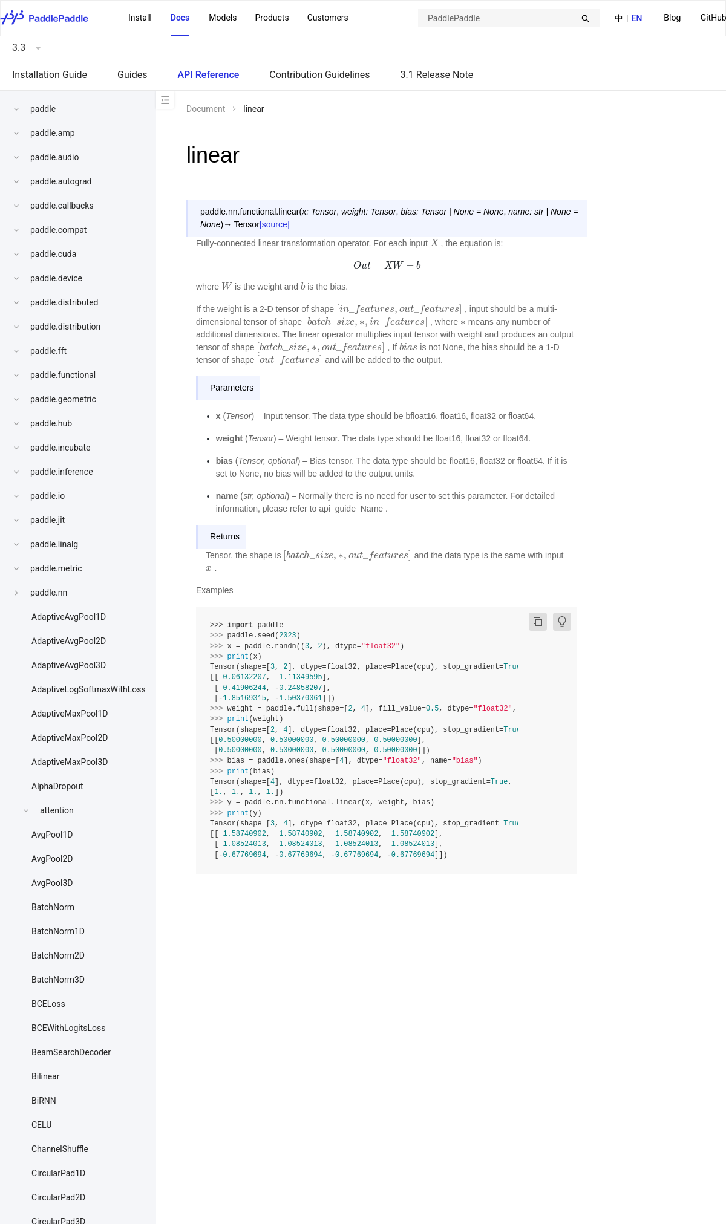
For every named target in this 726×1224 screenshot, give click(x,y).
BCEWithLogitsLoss (68, 1028)
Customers (327, 17)
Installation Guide (49, 74)
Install (139, 17)
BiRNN (43, 1100)
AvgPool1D (52, 834)
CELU (41, 1125)
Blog (672, 17)
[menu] (238, 18)
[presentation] (434, 243)
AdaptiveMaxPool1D (69, 713)
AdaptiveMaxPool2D (69, 738)
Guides (132, 74)
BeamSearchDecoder (71, 1052)
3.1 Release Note (437, 74)
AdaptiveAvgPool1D (68, 617)
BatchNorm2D (58, 955)
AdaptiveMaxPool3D (69, 762)
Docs (180, 17)
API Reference (208, 74)
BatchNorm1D (58, 931)
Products (272, 17)
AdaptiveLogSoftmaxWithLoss (88, 689)
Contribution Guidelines (319, 74)
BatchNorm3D (58, 980)
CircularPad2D (58, 1197)
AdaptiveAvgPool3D (68, 665)
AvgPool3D (52, 883)
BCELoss (48, 1004)
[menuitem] (672, 18)
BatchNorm (52, 907)
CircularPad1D (58, 1173)
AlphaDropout (57, 786)
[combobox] (509, 18)
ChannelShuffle (59, 1149)
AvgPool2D (52, 859)
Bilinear (45, 1076)
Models (223, 17)
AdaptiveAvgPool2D (68, 641)
